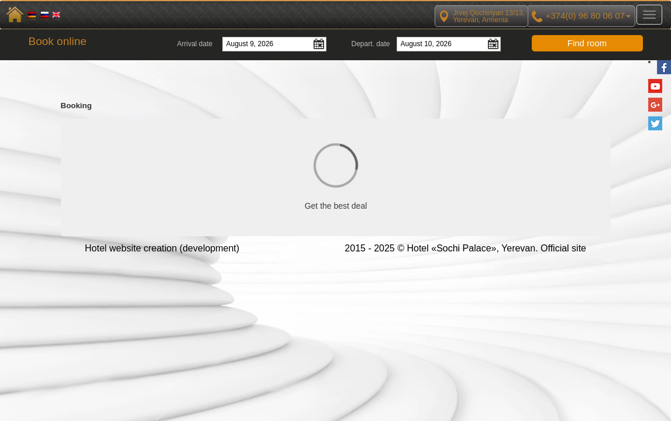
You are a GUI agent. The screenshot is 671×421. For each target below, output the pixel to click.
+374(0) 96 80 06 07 (581, 16)
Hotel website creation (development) (162, 248)
